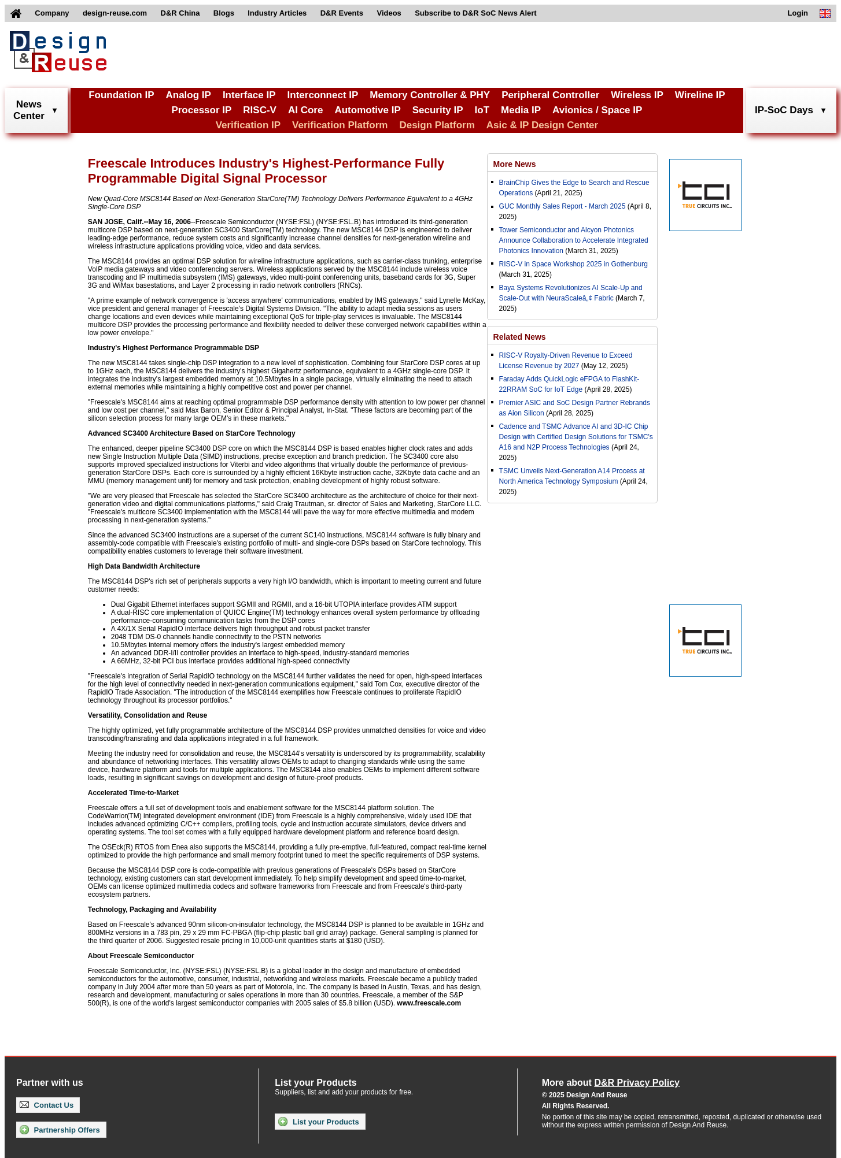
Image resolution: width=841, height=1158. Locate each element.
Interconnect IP (323, 95)
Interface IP (249, 95)
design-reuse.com (115, 13)
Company (52, 13)
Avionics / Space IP (597, 110)
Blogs (223, 13)
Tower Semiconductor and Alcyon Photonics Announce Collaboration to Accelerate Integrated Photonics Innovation (573, 240)
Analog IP (188, 95)
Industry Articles (277, 13)
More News (514, 164)
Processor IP (201, 110)
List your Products (318, 1121)
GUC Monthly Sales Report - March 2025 (562, 206)
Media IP (521, 110)
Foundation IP (121, 95)
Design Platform (436, 125)
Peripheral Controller (550, 95)
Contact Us (46, 1105)
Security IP (437, 110)
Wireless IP (637, 95)
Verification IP (248, 125)
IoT (482, 110)
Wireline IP (700, 95)
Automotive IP (367, 110)
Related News (519, 337)
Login (798, 13)
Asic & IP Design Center (542, 125)
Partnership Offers (60, 1129)
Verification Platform (340, 125)
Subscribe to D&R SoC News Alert (475, 13)
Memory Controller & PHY (430, 95)
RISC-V (259, 110)
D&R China (180, 13)
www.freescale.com (429, 1003)
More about (611, 1083)
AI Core (305, 110)
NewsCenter (29, 110)
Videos (389, 13)
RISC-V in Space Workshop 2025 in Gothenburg (573, 264)
